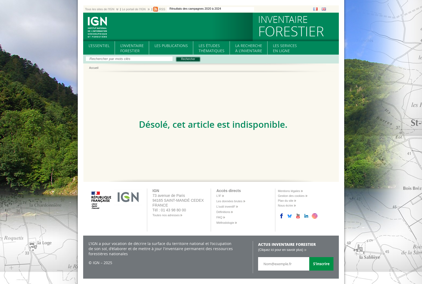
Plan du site (285, 200)
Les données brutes (229, 201)
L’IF (218, 195)
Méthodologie (225, 222)
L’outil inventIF (225, 206)
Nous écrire (285, 205)
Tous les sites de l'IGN (99, 9)
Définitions (223, 212)
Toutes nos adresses (166, 215)
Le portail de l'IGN (134, 9)
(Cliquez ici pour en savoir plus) (280, 250)
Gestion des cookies (291, 195)
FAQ (219, 217)
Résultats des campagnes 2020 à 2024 (195, 8)
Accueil (94, 68)
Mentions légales (289, 191)
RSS (162, 9)
